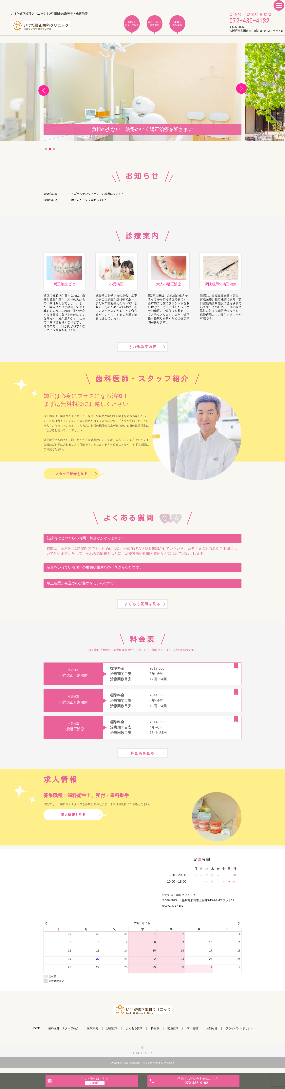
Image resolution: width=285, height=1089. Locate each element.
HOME (36, 1034)
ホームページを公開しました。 (90, 199)
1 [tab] (46, 149)
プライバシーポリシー (239, 1034)
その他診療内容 (142, 349)
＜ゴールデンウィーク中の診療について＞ (97, 193)
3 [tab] (54, 149)
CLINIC (177, 24)
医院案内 (92, 1034)
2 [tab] (50, 149)
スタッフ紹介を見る (71, 476)
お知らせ (211, 1034)
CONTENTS (154, 24)
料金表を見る (142, 758)
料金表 (155, 1034)
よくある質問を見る (142, 607)
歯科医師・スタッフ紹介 (63, 1034)
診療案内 (112, 1034)
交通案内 (173, 1034)
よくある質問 (134, 1034)
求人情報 (192, 1034)
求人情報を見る (73, 820)
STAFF (132, 24)
